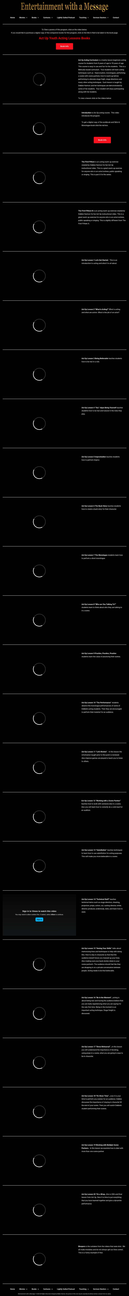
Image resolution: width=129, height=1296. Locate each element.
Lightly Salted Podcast (66, 18)
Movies (23, 17)
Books (35, 17)
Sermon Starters (100, 17)
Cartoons (48, 17)
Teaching (84, 17)
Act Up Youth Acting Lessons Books (64, 38)
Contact (116, 18)
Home (12, 18)
